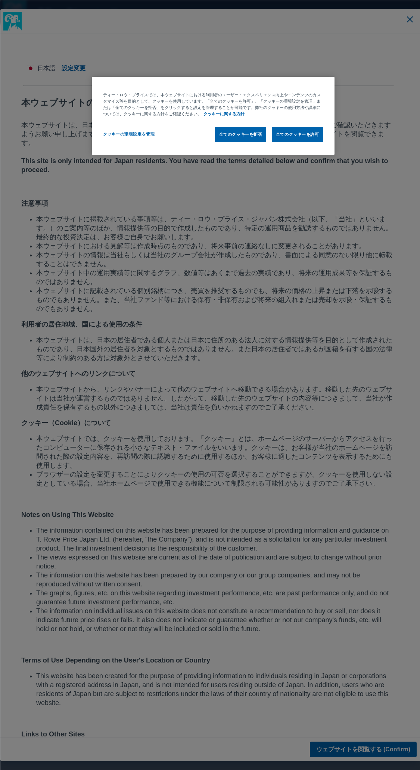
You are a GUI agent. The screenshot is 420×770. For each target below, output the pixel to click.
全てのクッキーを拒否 (240, 134)
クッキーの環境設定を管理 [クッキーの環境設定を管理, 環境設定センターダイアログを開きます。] (129, 134)
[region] (212, 116)
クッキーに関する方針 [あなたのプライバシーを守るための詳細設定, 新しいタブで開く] (223, 113)
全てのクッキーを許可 (297, 134)
